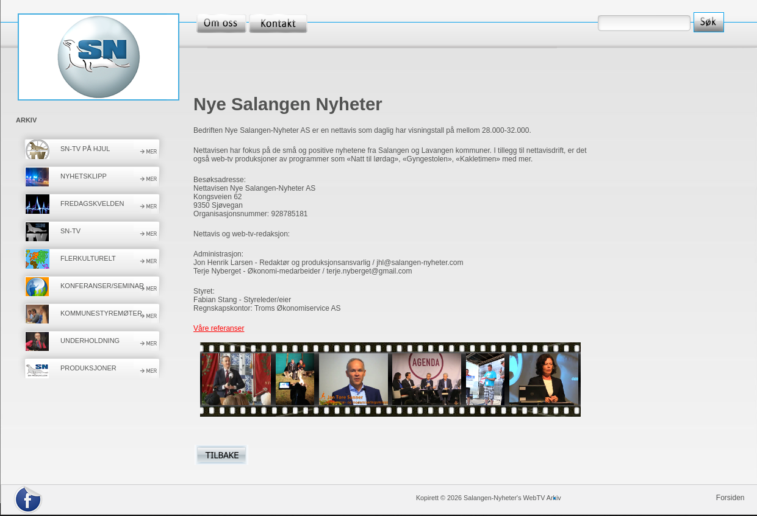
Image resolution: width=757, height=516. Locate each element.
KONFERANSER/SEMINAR (102, 285)
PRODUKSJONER (88, 368)
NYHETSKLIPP (83, 176)
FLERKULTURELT (88, 258)
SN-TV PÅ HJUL (85, 148)
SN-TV (70, 231)
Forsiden (730, 497)
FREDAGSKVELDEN (92, 203)
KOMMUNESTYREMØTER (101, 313)
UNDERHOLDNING (90, 340)
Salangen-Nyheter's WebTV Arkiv (512, 497)
